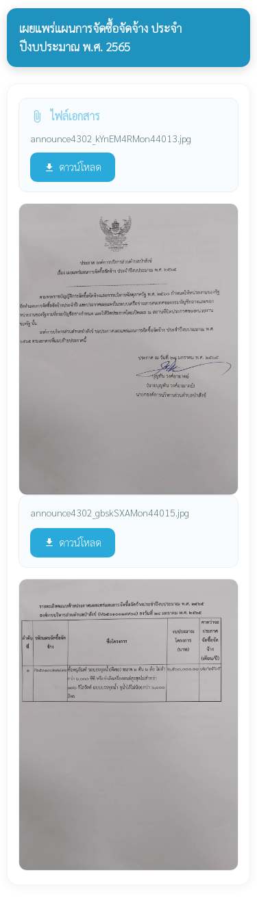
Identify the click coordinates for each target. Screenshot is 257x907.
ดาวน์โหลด (72, 166)
